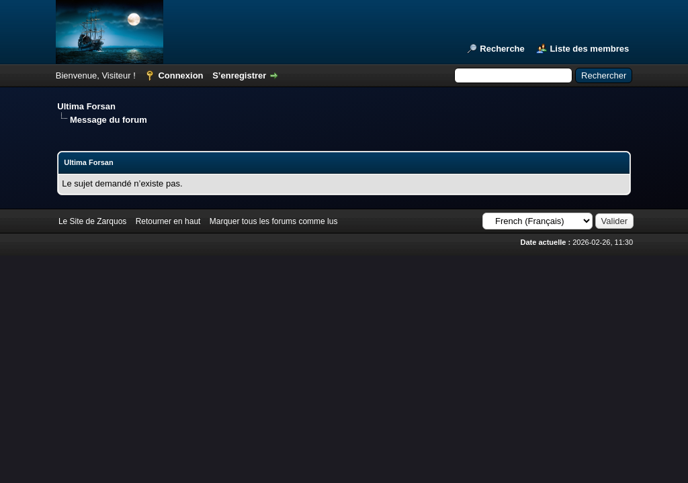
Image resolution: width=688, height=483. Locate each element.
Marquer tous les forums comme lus (274, 221)
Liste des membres (589, 49)
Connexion (180, 75)
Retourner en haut (168, 221)
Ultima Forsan (86, 106)
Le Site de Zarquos (92, 221)
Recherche (502, 49)
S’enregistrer (239, 75)
